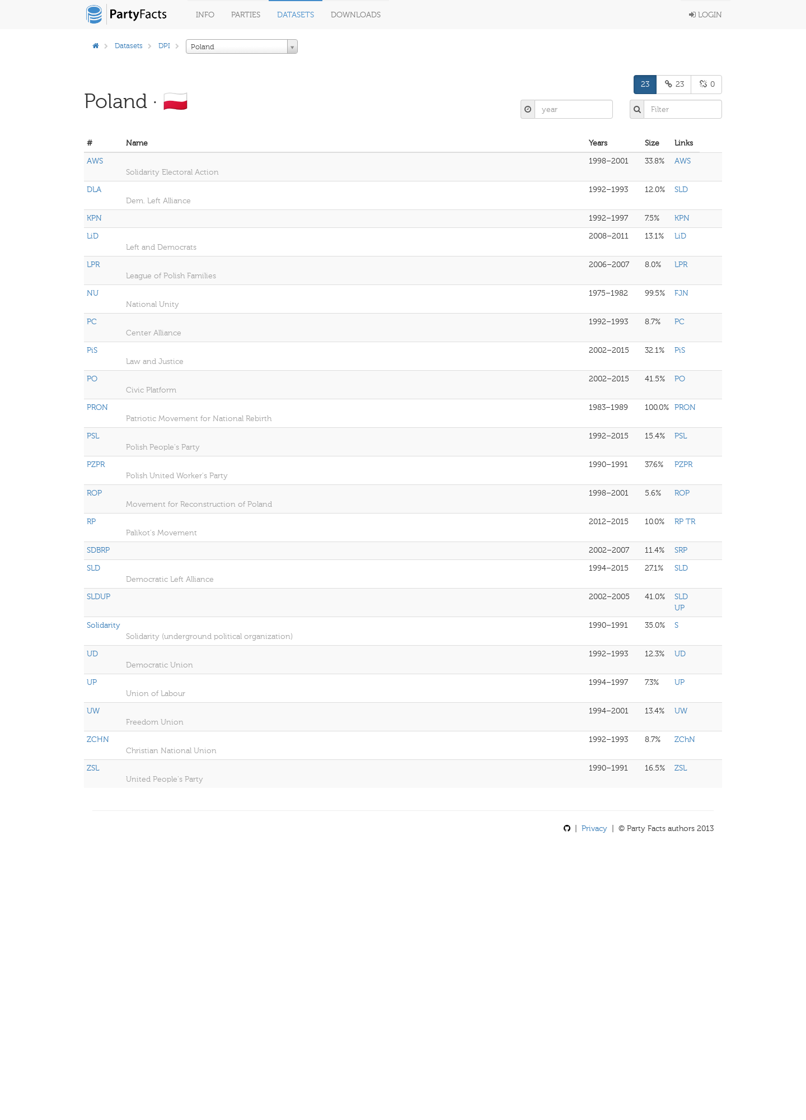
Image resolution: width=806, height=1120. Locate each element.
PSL (93, 436)
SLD (681, 189)
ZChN (684, 739)
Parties (245, 15)
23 (645, 84)
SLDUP (98, 596)
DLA (94, 189)
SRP (680, 550)
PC (92, 321)
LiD (93, 236)
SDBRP (98, 550)
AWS (95, 161)
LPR (93, 264)
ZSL (93, 768)
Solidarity (103, 625)
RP (91, 521)
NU (93, 293)
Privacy (594, 828)
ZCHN (98, 739)
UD (92, 654)
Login (705, 15)
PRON (97, 407)
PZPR (96, 464)
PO (92, 379)
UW (93, 711)
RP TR (684, 521)
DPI (164, 45)
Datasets (295, 15)
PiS (92, 350)
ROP (94, 493)
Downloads (356, 15)
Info (205, 15)
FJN (681, 293)
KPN (94, 218)
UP (92, 682)
